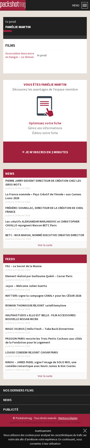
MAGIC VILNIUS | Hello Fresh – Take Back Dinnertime (39, 329)
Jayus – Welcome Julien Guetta (26, 286)
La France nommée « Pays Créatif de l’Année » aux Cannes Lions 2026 (43, 196)
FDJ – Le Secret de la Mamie (23, 266)
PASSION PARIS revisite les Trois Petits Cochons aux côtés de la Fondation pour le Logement (43, 340)
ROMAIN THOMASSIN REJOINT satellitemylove (35, 305)
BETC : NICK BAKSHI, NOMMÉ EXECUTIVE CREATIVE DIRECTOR (44, 235)
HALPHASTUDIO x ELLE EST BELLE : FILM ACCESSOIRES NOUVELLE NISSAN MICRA (40, 317)
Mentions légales (67, 418)
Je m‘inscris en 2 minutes (45, 151)
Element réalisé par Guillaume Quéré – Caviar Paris (39, 276)
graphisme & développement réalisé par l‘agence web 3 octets (45, 422)
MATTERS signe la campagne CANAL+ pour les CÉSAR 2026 (43, 296)
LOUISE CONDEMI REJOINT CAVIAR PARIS (31, 352)
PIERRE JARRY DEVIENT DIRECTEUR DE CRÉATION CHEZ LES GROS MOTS (43, 182)
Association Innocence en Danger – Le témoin (19, 55)
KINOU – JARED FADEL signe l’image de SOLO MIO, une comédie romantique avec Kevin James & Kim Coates (40, 364)
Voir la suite (45, 245)
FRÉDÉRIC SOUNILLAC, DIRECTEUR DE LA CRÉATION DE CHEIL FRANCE (44, 210)
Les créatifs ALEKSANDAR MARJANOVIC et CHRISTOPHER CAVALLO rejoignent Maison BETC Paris (42, 223)
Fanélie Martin (18, 27)
